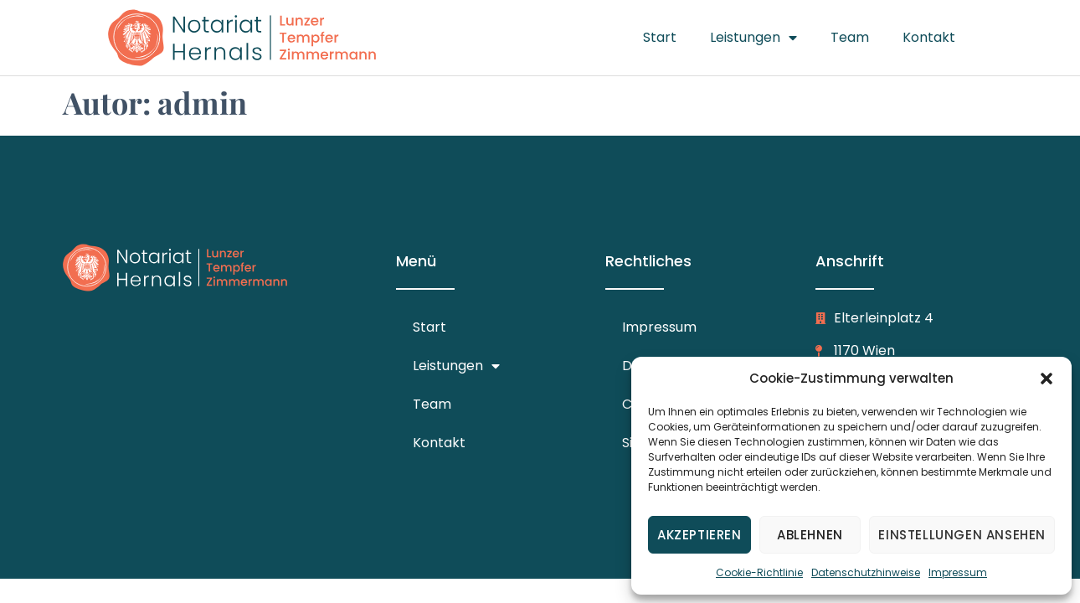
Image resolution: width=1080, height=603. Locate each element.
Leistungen (753, 38)
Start (659, 37)
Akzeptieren (699, 535)
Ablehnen (810, 535)
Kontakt (929, 37)
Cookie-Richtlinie (759, 572)
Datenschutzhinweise (865, 572)
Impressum (957, 572)
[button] (1046, 378)
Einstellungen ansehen (962, 535)
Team (850, 37)
